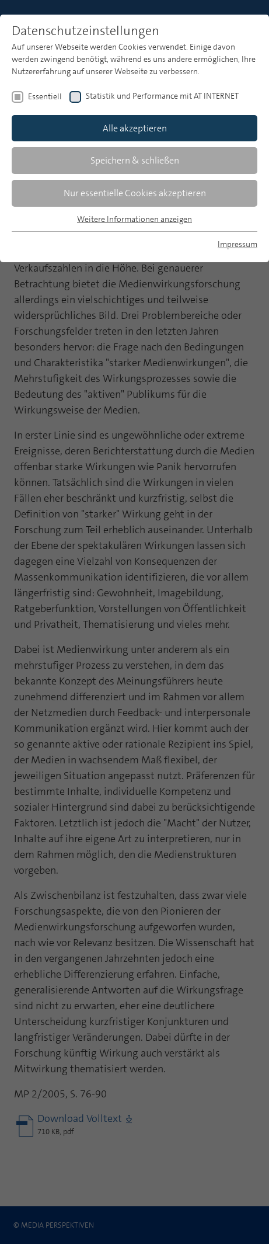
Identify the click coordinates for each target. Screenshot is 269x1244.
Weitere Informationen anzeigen (134, 219)
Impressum (237, 244)
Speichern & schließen (134, 160)
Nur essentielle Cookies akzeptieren (135, 193)
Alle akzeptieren (135, 128)
